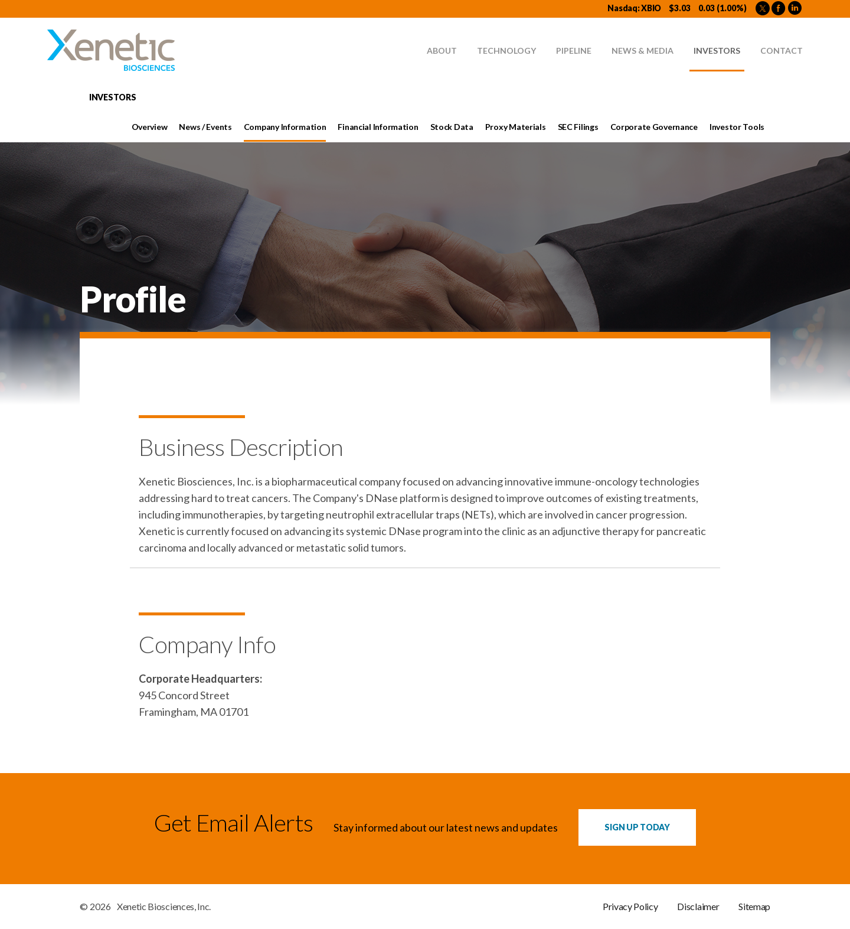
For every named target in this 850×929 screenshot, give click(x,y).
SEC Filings (578, 127)
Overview (150, 127)
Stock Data (451, 127)
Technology (506, 50)
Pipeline (573, 50)
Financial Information (378, 127)
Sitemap (754, 906)
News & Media (643, 50)
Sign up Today (636, 827)
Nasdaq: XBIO (634, 8)
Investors (717, 50)
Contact (781, 50)
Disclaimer (698, 906)
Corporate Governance (654, 127)
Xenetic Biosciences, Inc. (164, 906)
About (442, 50)
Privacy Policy (630, 906)
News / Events (205, 127)
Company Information (285, 127)
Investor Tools (737, 127)
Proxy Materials (515, 127)
